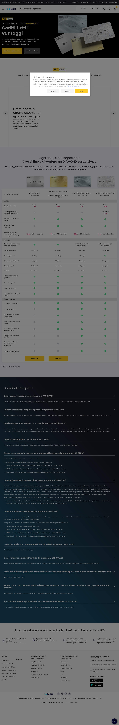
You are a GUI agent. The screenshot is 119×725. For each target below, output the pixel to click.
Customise (53, 91)
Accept (81, 91)
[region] (60, 84)
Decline (67, 91)
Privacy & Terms (72, 86)
